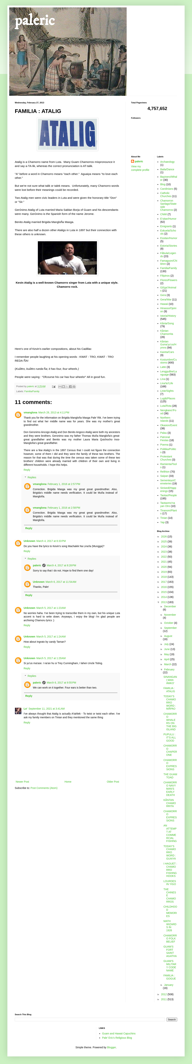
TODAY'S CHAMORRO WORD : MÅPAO (169, 702)
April (167, 659)
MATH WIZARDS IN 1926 (169, 926)
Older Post (113, 781)
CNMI (163, 214)
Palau (163, 432)
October (169, 622)
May (167, 654)
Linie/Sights (167, 390)
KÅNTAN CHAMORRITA (169, 803)
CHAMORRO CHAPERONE (170, 750)
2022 (164, 556)
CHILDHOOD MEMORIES (170, 911)
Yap (162, 522)
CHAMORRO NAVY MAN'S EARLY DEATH (170, 788)
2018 (164, 576)
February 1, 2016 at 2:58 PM (64, 507)
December (170, 606)
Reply (27, 469)
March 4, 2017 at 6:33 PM (51, 540)
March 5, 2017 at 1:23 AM (51, 607)
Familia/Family (31, 391)
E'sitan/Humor (168, 218)
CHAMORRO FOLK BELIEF (170, 938)
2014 (164, 597)
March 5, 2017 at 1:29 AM (51, 658)
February (169, 669)
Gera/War (165, 299)
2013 (164, 602)
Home (67, 781)
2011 (164, 999)
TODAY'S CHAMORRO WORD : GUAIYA (169, 852)
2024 (164, 546)
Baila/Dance (167, 169)
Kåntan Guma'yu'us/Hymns (168, 344)
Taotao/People (168, 495)
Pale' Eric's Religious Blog (117, 1037)
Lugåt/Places (167, 398)
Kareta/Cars (167, 352)
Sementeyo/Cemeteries (168, 482)
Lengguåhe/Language (168, 373)
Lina (162, 379)
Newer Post (22, 781)
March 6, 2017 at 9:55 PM (61, 682)
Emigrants (166, 226)
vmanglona (30, 412)
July (166, 644)
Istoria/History (168, 315)
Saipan (164, 475)
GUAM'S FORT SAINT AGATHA (170, 951)
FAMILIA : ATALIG (169, 690)
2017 (164, 581)
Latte (163, 367)
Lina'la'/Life (166, 383)
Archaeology (167, 161)
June (167, 649)
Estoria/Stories (168, 245)
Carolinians (166, 188)
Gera (163, 295)
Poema (164, 444)
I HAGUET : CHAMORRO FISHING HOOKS (170, 869)
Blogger (111, 1047)
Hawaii (164, 303)
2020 (164, 566)
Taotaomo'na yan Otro (167, 504)
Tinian (163, 517)
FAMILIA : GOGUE (169, 977)
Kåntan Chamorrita (166, 332)
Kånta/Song (167, 323)
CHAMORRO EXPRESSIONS (170, 765)
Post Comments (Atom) (44, 787)
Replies (32, 477)
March (168, 664)
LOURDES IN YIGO (169, 883)
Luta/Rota (166, 405)
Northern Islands (165, 419)
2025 (164, 541)
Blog (162, 184)
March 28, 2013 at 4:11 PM (53, 412)
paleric (35, 20)
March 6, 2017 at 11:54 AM (61, 581)
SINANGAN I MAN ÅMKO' (170, 680)
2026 (164, 536)
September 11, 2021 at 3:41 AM (46, 708)
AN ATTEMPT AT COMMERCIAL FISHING (170, 833)
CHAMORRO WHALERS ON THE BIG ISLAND (170, 721)
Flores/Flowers (168, 280)
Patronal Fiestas (165, 439)
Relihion (165, 471)
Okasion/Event (168, 425)
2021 (164, 561)
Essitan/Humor (168, 238)
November (170, 614)
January (168, 984)
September (170, 627)
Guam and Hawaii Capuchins (119, 1033)
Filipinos (165, 275)
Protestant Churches (166, 458)
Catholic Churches (165, 195)
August (168, 636)
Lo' (25, 708)
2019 (164, 571)
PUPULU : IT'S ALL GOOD (169, 737)
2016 (164, 587)
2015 (164, 592)
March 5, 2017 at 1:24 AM (51, 636)
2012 (164, 994)
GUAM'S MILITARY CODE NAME (169, 966)
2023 (164, 551)
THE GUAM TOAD (170, 776)
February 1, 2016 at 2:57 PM (64, 484)
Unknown (29, 540)
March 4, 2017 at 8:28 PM (61, 565)
